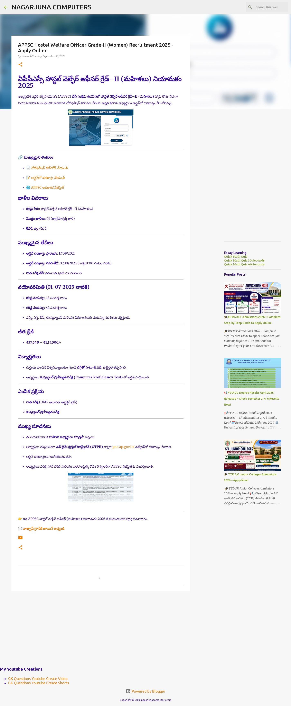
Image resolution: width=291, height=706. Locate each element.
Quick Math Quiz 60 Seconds (244, 264)
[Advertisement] (101, 626)
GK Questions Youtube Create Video (38, 679)
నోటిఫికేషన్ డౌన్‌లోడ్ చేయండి (49, 168)
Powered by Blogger (145, 691)
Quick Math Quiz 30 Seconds (244, 260)
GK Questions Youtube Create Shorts (38, 683)
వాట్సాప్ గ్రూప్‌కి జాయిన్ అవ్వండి (43, 529)
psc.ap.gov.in (123, 447)
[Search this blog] (266, 7)
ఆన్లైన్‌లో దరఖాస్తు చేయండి (48, 178)
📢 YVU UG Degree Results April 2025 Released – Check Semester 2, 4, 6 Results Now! (251, 398)
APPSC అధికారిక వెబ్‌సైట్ (47, 187)
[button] (20, 65)
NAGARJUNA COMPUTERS (51, 7)
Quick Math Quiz (235, 256)
